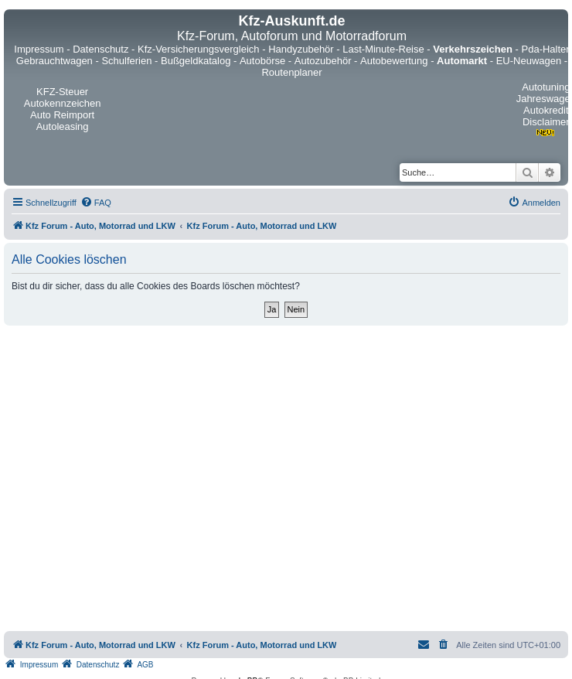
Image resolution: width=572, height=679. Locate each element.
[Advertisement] (145, 478)
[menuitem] (95, 202)
